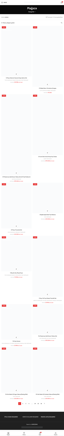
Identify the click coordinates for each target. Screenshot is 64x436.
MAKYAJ (26, 343)
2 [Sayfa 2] (22, 405)
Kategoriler (31, 11)
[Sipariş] (61, 23)
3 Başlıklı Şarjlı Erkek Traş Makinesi (47, 214)
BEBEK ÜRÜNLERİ (51, 90)
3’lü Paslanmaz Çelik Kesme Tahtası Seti (48, 336)
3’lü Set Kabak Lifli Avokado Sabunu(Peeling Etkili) (47, 396)
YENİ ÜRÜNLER (25, 80)
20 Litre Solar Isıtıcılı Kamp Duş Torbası (47, 156)
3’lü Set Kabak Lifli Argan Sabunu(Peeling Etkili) (16, 396)
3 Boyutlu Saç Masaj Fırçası (16, 273)
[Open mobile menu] (4, 2)
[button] (16, 74)
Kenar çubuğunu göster (8, 23)
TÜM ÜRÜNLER (8, 80)
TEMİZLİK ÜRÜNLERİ (57, 300)
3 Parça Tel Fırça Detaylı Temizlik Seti (47, 298)
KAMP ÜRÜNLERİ (47, 158)
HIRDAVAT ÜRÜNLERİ (20, 232)
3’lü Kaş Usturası (16, 341)
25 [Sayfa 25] (38, 405)
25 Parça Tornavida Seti (16, 230)
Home (2, 17)
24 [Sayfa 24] (35, 405)
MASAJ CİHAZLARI (16, 80)
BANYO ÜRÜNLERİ (16, 275)
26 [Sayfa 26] (41, 405)
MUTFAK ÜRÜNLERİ (16, 179)
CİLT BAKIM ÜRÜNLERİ (18, 343)
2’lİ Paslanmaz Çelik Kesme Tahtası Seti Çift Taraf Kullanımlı (16, 177)
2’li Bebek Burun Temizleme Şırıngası (47, 88)
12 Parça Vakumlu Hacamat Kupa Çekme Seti (16, 78)
